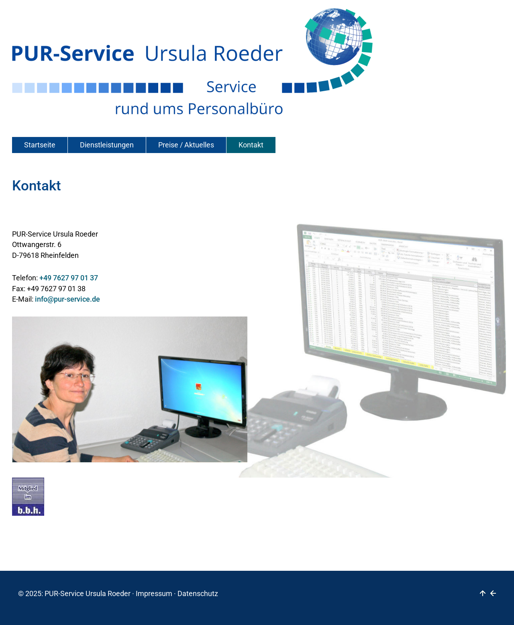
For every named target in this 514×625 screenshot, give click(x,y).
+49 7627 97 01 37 (68, 278)
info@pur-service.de (67, 299)
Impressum (154, 594)
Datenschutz (197, 594)
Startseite (39, 145)
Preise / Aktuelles (186, 145)
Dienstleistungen (107, 145)
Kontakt (251, 145)
